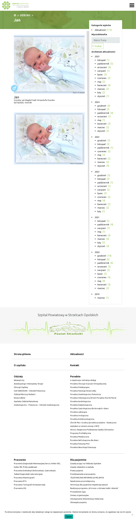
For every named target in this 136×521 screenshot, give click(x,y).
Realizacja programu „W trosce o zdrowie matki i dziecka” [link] (94, 488)
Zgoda (69, 517)
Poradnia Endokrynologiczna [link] (82, 419)
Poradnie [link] (75, 376)
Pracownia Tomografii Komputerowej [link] (29, 485)
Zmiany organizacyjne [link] (79, 495)
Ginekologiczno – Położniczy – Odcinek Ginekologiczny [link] (36, 405)
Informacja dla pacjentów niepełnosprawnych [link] (89, 485)
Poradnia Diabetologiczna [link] (81, 405)
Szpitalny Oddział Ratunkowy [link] (26, 401)
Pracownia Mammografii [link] (24, 478)
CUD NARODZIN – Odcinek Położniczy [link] (29, 391)
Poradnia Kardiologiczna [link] (80, 401)
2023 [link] (97, 137)
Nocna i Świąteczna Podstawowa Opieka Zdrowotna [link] (92, 430)
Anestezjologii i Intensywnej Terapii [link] (28, 384)
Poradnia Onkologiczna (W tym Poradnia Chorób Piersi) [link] (93, 398)
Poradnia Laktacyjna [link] (78, 412)
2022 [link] (97, 171)
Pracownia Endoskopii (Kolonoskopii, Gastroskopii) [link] (35, 471)
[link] (68, 5)
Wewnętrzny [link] (19, 380)
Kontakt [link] (74, 365)
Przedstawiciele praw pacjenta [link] (82, 474)
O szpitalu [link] (20, 365)
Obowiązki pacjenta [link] (78, 502)
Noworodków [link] (19, 398)
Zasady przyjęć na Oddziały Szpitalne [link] (85, 463)
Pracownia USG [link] (20, 488)
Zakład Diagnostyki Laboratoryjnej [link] (28, 474)
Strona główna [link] (22, 354)
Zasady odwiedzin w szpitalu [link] (82, 467)
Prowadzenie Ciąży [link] (78, 492)
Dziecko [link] (25, 15)
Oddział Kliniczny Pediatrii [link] (24, 394)
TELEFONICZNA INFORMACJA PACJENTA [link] (87, 478)
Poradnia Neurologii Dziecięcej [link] (83, 447)
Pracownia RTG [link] (20, 481)
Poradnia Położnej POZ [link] (80, 444)
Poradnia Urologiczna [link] (79, 416)
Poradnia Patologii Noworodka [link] (83, 391)
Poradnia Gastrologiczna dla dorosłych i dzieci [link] (89, 408)
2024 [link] (97, 102)
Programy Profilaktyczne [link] (80, 433)
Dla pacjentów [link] (78, 459)
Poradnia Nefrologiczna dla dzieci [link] (84, 440)
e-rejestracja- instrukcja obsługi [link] (83, 380)
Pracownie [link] (20, 459)
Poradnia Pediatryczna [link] (79, 437)
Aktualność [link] (100, 30)
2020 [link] (97, 252)
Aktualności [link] (77, 354)
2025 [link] (97, 56)
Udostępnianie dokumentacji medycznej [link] (86, 499)
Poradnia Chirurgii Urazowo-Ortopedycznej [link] (88, 384)
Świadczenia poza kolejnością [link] (82, 481)
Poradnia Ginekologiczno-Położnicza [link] (85, 394)
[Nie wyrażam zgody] (132, 514)
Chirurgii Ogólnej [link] (21, 387)
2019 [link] (97, 294)
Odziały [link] (18, 376)
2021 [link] (97, 217)
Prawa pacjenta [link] (76, 471)
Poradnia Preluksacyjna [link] (79, 387)
